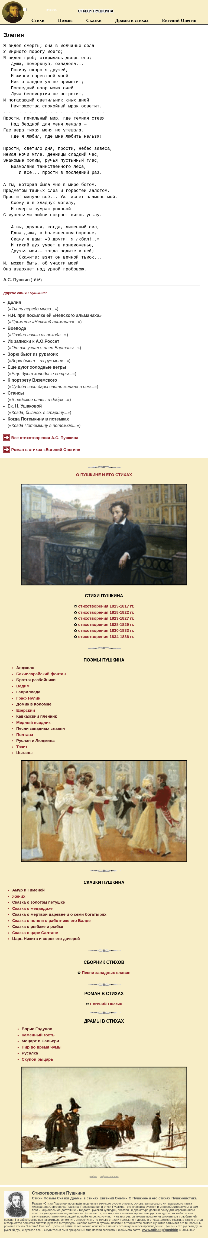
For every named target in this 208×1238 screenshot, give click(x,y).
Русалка (30, 1053)
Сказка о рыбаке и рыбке (37, 926)
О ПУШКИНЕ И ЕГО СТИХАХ (104, 474)
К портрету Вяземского (32, 380)
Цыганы (24, 752)
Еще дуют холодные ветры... (41, 373)
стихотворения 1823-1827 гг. (106, 618)
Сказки (94, 20)
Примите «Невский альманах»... (44, 322)
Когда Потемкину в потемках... (44, 425)
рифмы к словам (109, 1176)
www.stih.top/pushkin (160, 1230)
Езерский (25, 710)
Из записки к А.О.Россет (33, 341)
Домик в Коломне (33, 704)
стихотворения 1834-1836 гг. (106, 636)
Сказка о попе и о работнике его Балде (51, 920)
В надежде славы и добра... (39, 399)
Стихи (38, 20)
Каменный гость (38, 1035)
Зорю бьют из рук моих (33, 354)
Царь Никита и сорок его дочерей (46, 938)
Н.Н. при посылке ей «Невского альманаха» (55, 315)
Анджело (25, 667)
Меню (48, 10)
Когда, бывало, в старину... (39, 412)
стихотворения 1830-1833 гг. (106, 630)
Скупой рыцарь (37, 1059)
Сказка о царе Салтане (35, 932)
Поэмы (65, 20)
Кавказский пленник (36, 716)
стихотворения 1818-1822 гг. (106, 612)
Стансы (16, 393)
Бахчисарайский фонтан (41, 673)
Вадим (23, 686)
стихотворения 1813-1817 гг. (106, 606)
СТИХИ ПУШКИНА (104, 595)
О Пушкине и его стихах (149, 1198)
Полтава (24, 734)
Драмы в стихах (131, 20)
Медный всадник (33, 722)
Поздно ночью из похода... (37, 335)
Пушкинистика (184, 1198)
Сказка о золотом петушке (38, 902)
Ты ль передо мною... (32, 309)
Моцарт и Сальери (40, 1041)
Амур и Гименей (28, 890)
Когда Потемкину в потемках (38, 419)
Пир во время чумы (41, 1047)
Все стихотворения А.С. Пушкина (45, 437)
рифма (93, 1176)
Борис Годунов (37, 1028)
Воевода (17, 328)
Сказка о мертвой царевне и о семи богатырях (59, 914)
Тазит (21, 746)
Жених (18, 896)
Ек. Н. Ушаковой (25, 406)
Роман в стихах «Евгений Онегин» (45, 449)
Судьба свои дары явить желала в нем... (52, 386)
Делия (14, 302)
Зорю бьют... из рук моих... (39, 360)
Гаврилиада (28, 692)
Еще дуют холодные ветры (37, 367)
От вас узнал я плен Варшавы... (44, 347)
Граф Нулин (28, 698)
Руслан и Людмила (35, 740)
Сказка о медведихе (32, 908)
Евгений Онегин (179, 20)
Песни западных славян (40, 728)
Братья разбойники (36, 679)
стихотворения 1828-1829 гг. (106, 624)
